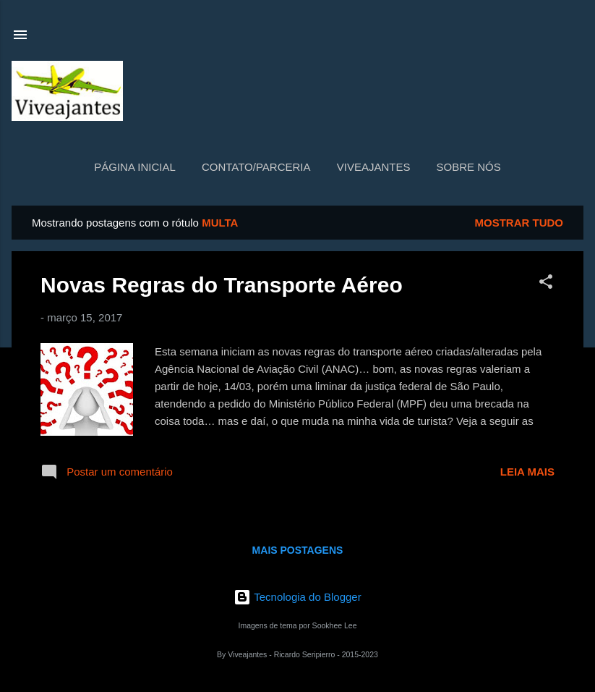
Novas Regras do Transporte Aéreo (221, 285)
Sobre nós (469, 167)
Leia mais (527, 471)
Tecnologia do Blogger (297, 597)
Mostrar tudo (519, 222)
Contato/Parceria (256, 167)
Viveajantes (374, 167)
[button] (546, 284)
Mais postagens (297, 550)
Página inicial (135, 167)
